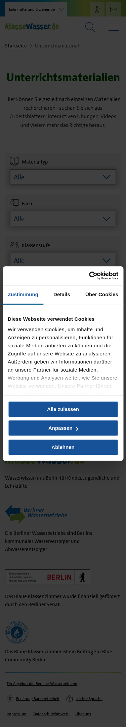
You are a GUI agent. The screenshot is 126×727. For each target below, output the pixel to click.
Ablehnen (62, 447)
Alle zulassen (63, 409)
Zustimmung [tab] (23, 294)
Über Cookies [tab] (101, 294)
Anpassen (63, 428)
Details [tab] (61, 294)
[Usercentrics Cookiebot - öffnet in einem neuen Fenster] (89, 275)
